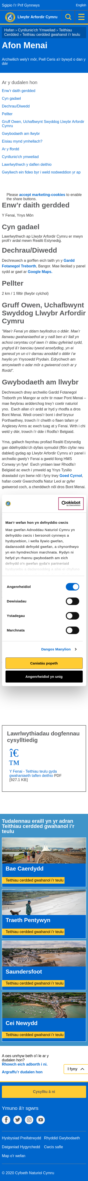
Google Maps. (40, 272)
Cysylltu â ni (44, 1092)
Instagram (29, 1120)
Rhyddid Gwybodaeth (62, 1138)
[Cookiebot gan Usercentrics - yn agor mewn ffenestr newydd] (71, 503)
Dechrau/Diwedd (16, 106)
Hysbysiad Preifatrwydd (21, 1138)
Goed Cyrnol (70, 476)
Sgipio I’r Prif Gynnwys (21, 5)
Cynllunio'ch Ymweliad (36, 30)
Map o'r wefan (13, 1156)
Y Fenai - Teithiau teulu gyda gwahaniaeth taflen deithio (33, 773)
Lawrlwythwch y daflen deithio (27, 164)
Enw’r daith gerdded (18, 91)
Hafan (9, 30)
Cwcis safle (53, 1147)
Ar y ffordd (10, 149)
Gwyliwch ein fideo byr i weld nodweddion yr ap (41, 172)
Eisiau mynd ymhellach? (22, 141)
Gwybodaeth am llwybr (21, 134)
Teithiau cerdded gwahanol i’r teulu (51, 35)
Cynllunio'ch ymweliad (20, 157)
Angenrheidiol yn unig (43, 677)
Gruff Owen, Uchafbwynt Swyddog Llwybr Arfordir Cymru (43, 124)
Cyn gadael (11, 98)
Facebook (6, 1120)
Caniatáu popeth (44, 663)
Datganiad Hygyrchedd (21, 1147)
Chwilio (68, 17)
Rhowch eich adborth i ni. (25, 1064)
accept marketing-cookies (42, 195)
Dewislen (81, 17)
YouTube (40, 1120)
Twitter (17, 1120)
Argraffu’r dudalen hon (22, 1072)
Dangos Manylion (56, 649)
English (81, 5)
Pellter (7, 114)
